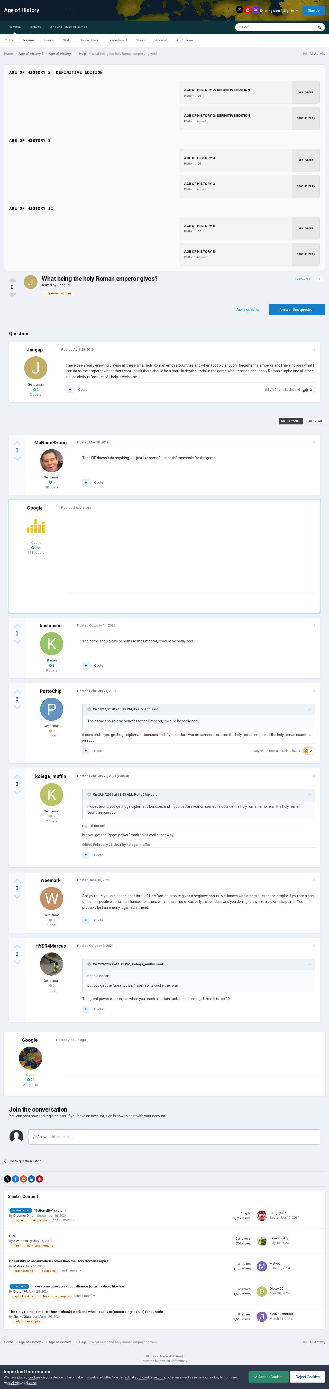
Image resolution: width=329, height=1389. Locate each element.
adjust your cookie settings (145, 1377)
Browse (14, 29)
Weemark (51, 880)
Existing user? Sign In (279, 11)
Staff (66, 40)
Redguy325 (278, 1212)
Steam (141, 40)
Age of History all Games (68, 27)
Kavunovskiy (22, 1241)
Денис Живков (25, 1317)
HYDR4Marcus (50, 945)
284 (35, 547)
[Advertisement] (159, 556)
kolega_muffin (50, 776)
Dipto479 (20, 1291)
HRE (12, 1235)
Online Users (89, 40)
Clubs (9, 40)
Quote (81, 389)
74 (30, 1079)
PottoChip (50, 691)
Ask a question (248, 309)
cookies (34, 1377)
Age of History (21, 10)
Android (161, 40)
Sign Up (314, 10)
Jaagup (63, 285)
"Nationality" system (49, 1210)
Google (35, 507)
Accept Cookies (269, 1377)
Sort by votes (290, 420)
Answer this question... (53, 1137)
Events (49, 40)
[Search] (262, 27)
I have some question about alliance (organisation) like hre (77, 1286)
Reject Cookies (307, 1377)
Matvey (18, 1266)
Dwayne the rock (264, 750)
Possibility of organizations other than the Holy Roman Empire (58, 1261)
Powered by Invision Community (164, 1361)
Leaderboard (117, 40)
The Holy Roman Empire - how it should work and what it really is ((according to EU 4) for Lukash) (86, 1311)
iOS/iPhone (184, 40)
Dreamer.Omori (24, 1216)
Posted (76, 349)
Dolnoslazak (292, 750)
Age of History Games (20, 1382)
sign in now (115, 1116)
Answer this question (297, 309)
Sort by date (314, 420)
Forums (28, 40)
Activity (35, 27)
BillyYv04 (272, 389)
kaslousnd (293, 389)
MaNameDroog (50, 442)
